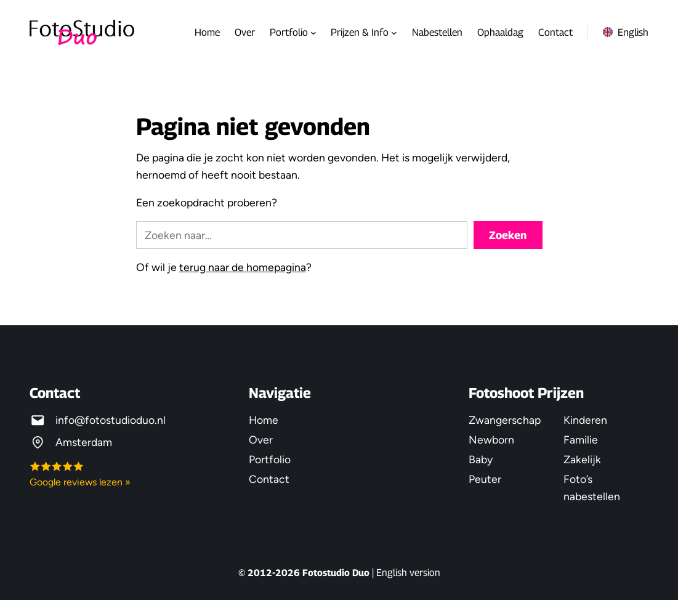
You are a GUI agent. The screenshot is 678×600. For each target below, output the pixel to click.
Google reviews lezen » (80, 482)
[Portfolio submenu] (313, 33)
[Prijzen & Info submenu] (394, 33)
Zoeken (508, 235)
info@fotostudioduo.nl (110, 419)
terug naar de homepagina (242, 267)
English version (408, 572)
